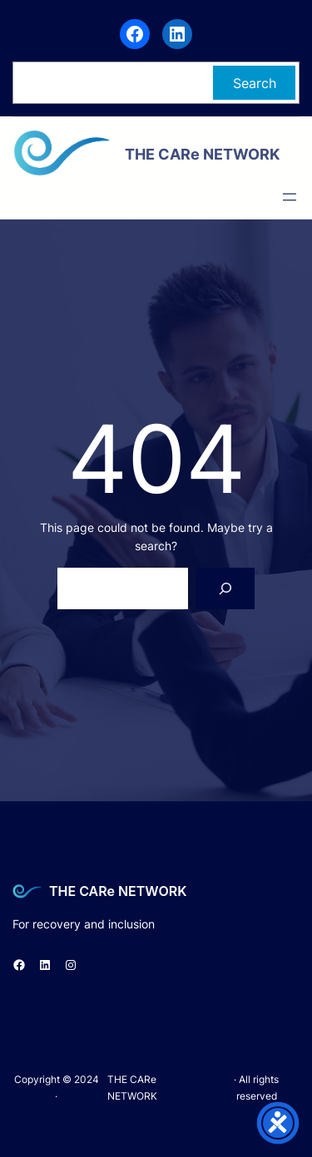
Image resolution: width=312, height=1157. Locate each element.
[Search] (225, 588)
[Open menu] (290, 197)
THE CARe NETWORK (117, 891)
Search (254, 83)
